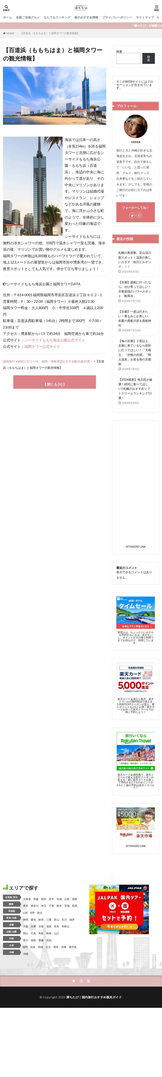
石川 (64, 892)
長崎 (40, 920)
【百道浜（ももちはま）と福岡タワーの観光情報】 (50, 33)
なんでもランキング (57, 17)
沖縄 (25, 927)
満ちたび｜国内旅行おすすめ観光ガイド (94, 970)
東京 (25, 879)
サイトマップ (145, 17)
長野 (32, 885)
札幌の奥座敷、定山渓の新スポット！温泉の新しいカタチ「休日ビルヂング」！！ (134, 259)
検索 (119, 51)
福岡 (25, 920)
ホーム (7, 17)
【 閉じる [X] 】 (54, 384)
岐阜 (41, 892)
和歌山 (65, 899)
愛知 (33, 892)
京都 (41, 899)
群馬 (74, 879)
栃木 (59, 879)
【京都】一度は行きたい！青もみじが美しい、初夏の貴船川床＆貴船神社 (134, 318)
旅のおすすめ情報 (86, 17)
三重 (48, 892)
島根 (48, 906)
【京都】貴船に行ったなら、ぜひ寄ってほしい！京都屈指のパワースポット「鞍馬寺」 (134, 289)
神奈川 (35, 879)
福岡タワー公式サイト (42, 346)
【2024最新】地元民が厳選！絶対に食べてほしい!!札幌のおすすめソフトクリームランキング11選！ (135, 389)
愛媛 (41, 913)
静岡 (25, 892)
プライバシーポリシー (117, 17)
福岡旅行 (9, 361)
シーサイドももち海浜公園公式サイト (54, 340)
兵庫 (33, 899)
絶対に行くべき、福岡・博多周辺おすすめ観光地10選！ (55, 361)
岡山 (25, 906)
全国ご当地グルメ (28, 17)
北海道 (27, 872)
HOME (10, 33)
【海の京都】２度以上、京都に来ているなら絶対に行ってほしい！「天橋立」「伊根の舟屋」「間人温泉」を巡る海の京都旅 (134, 352)
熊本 (56, 920)
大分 (48, 920)
